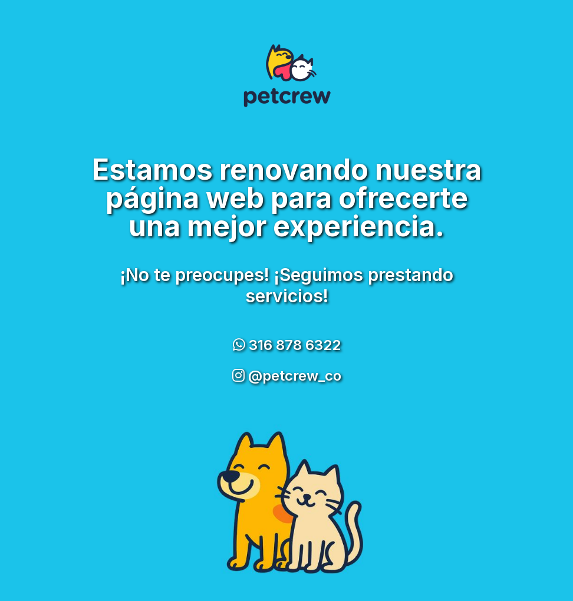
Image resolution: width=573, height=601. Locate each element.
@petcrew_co (286, 375)
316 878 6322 (287, 345)
